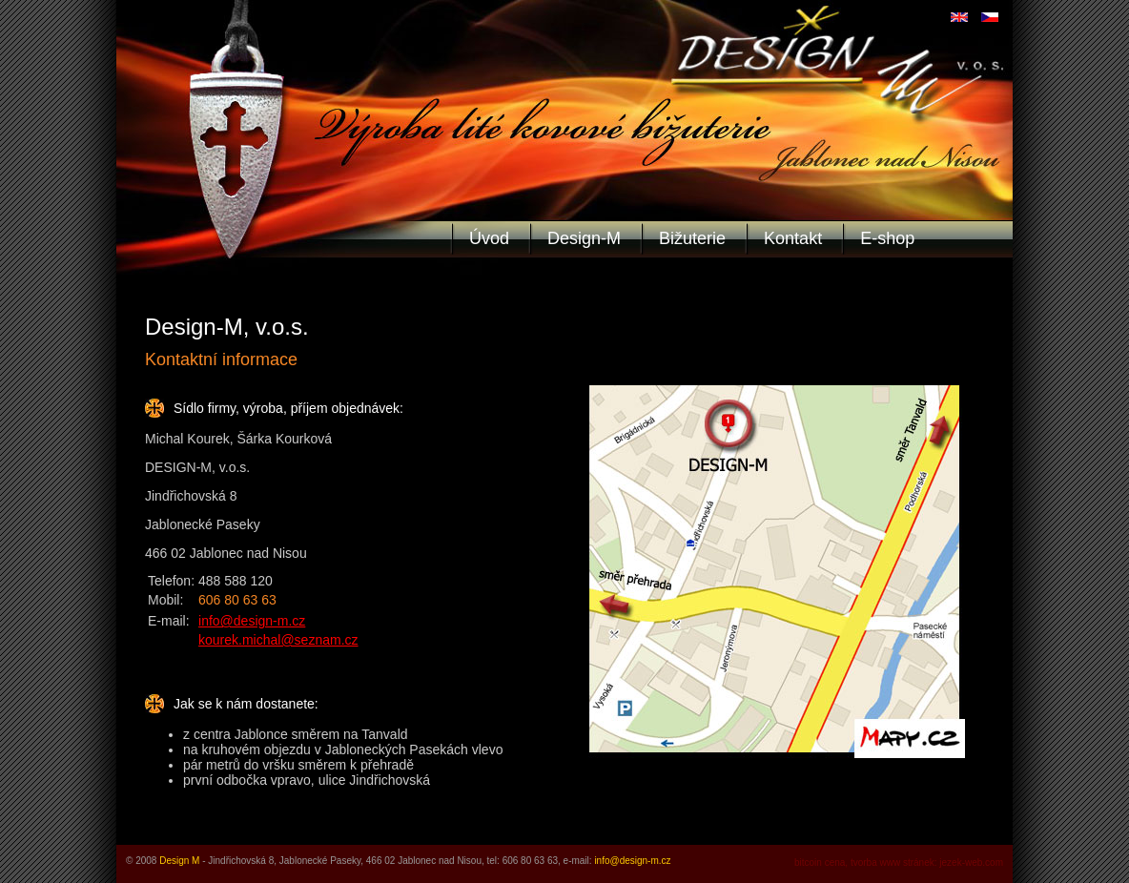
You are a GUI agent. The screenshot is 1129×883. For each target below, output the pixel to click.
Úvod (489, 238)
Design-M (584, 238)
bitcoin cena (819, 862)
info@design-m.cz (251, 620)
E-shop (887, 238)
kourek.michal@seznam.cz (278, 639)
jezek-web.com (971, 862)
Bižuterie (692, 238)
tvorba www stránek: (894, 862)
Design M (179, 860)
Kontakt (793, 238)
